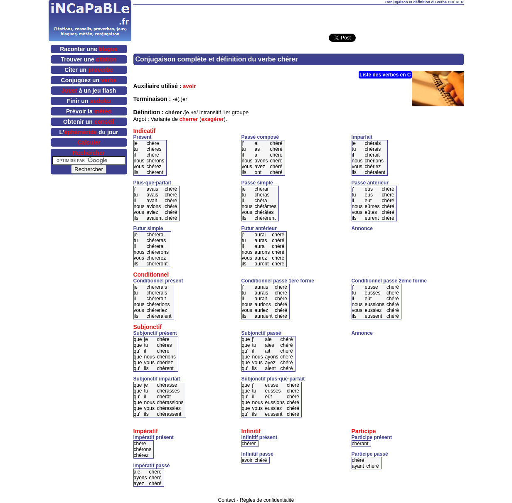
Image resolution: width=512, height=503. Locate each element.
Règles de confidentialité (267, 500)
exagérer (212, 119)
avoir (189, 86)
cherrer (189, 119)
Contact (226, 500)
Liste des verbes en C (385, 75)
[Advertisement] (298, 17)
